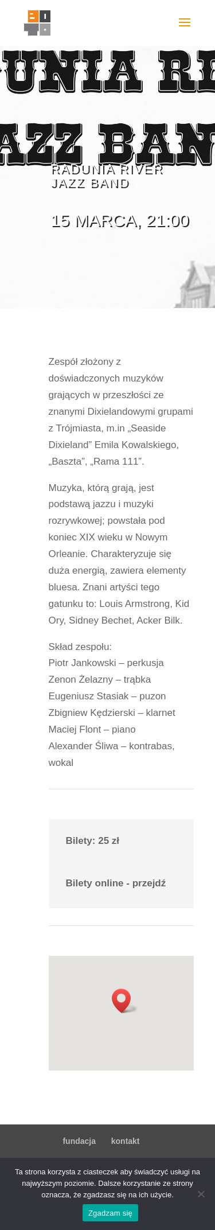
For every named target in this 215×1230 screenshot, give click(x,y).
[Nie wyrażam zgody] (200, 1194)
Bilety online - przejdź (116, 883)
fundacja (79, 1141)
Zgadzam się (110, 1213)
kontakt (125, 1141)
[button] (125, 1000)
